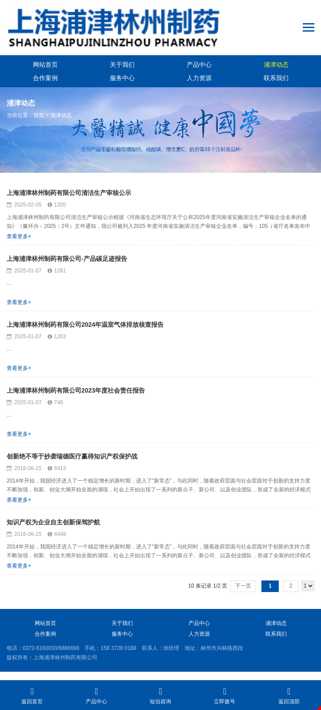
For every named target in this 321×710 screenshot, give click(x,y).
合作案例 (45, 77)
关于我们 (122, 64)
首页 (38, 115)
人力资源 (199, 77)
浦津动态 (276, 64)
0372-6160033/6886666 (51, 648)
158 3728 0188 (118, 648)
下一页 (243, 586)
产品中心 (199, 64)
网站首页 (45, 64)
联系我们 (276, 77)
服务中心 (122, 77)
